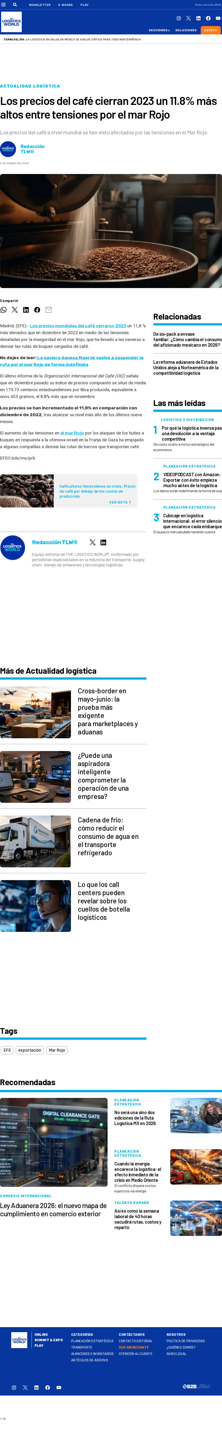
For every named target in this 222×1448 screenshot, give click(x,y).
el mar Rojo (72, 433)
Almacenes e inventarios (92, 1354)
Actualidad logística (30, 86)
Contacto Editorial (136, 1341)
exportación (29, 1050)
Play (85, 5)
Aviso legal (177, 1354)
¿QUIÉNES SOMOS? (181, 1347)
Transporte (81, 1347)
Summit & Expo (49, 1340)
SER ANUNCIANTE (134, 1347)
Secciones (158, 30)
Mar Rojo (57, 1050)
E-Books (65, 5)
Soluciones (186, 30)
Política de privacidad (186, 1341)
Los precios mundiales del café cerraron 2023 (78, 325)
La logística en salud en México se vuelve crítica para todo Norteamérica (83, 39)
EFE (7, 1050)
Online (41, 1335)
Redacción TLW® (33, 149)
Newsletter (40, 5)
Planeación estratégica (92, 1341)
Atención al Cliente (135, 1354)
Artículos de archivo (89, 1360)
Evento (210, 30)
